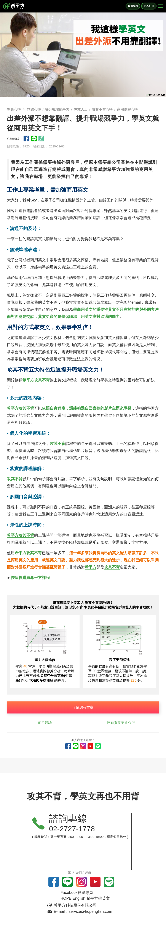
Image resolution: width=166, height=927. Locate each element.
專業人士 (81, 109)
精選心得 (34, 109)
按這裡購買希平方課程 (30, 578)
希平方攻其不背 (20, 535)
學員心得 (14, 109)
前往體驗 (45, 722)
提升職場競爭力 (57, 109)
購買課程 (133, 6)
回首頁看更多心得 (121, 722)
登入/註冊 (148, 6)
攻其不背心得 (102, 109)
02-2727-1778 (72, 829)
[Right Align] (160, 6)
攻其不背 (57, 443)
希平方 (90, 567)
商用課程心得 (127, 109)
